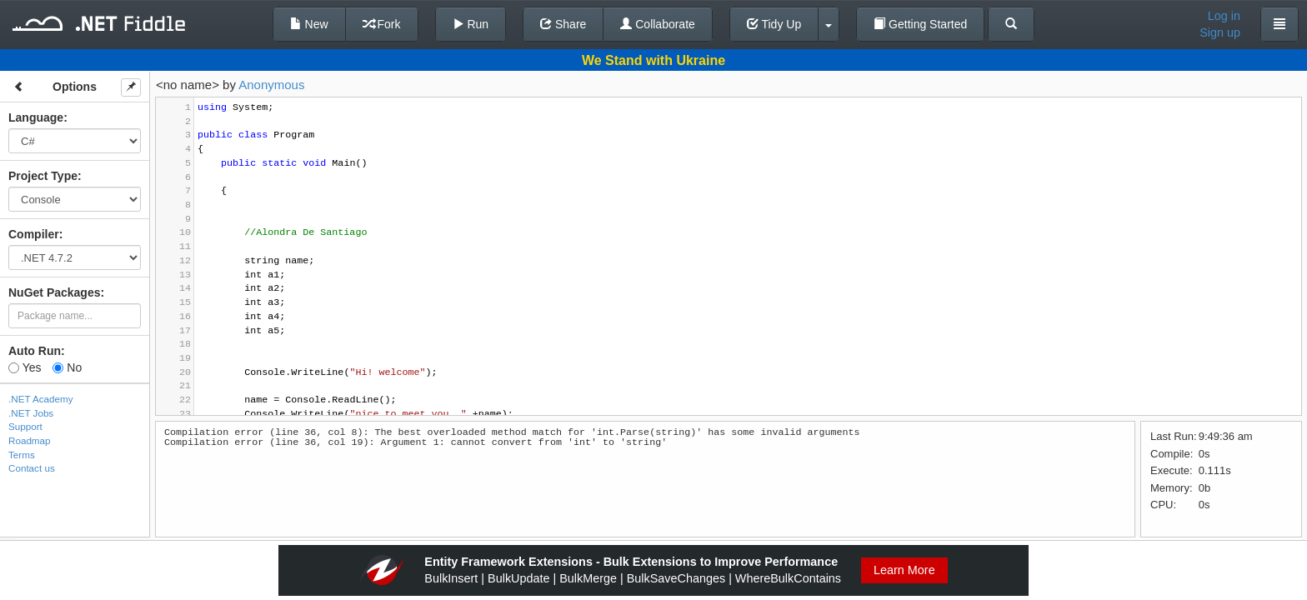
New (309, 24)
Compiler (33, 234)
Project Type (43, 175)
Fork (382, 24)
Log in (1224, 15)
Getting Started (920, 24)
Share (563, 24)
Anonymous (271, 85)
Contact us (31, 467)
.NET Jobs (30, 413)
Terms (21, 454)
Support (25, 426)
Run (471, 24)
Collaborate (657, 24)
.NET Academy (40, 398)
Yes (24, 367)
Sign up (1219, 32)
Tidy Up (774, 24)
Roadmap (29, 440)
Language (35, 117)
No (67, 367)
